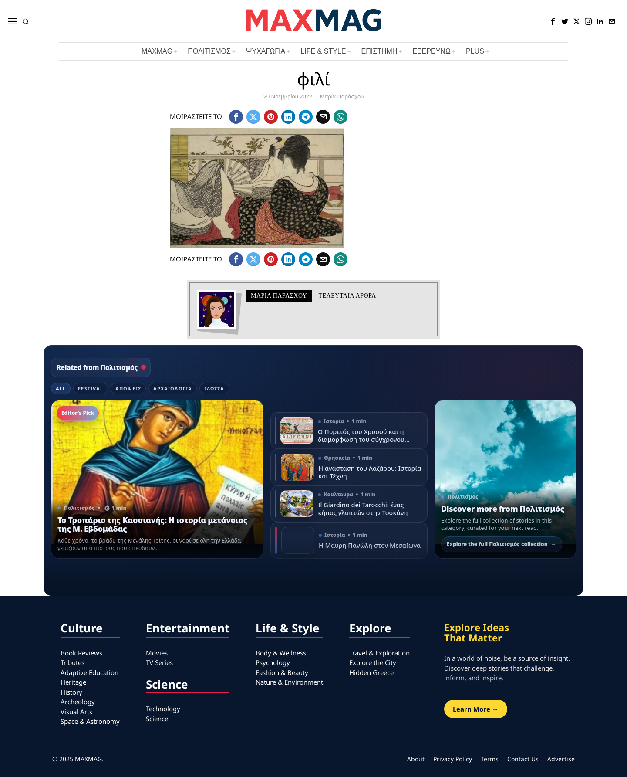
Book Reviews (81, 652)
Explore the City (372, 662)
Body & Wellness (281, 652)
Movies (157, 652)
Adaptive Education (89, 672)
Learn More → (476, 709)
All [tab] (61, 388)
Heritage (73, 682)
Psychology (273, 662)
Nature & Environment (289, 682)
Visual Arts (76, 711)
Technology (163, 708)
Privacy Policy (452, 759)
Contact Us (523, 759)
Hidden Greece (371, 672)
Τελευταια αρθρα (347, 295)
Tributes (72, 662)
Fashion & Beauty (282, 672)
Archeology (78, 701)
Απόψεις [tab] (128, 388)
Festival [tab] (90, 388)
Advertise (561, 759)
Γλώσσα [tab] (214, 388)
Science (157, 718)
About (416, 759)
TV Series (159, 662)
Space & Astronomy (90, 721)
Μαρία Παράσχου (342, 96)
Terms (490, 759)
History (71, 692)
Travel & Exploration (379, 652)
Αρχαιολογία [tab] (172, 388)
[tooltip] (553, 21)
